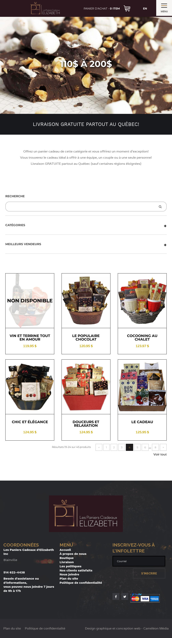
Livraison (67, 562)
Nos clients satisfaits (76, 570)
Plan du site (69, 578)
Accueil (65, 550)
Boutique (67, 558)
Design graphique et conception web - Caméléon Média (127, 628)
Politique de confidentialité (81, 583)
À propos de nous (73, 554)
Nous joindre (69, 574)
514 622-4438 (14, 572)
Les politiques (70, 566)
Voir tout (160, 454)
